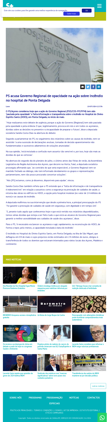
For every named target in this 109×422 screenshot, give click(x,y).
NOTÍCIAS (74, 397)
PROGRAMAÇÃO (54, 397)
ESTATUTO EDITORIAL (89, 410)
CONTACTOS (93, 397)
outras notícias (98, 386)
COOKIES (58, 410)
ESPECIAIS (54, 403)
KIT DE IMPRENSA (71, 410)
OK (86, 10)
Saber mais (71, 13)
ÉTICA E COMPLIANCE (54, 413)
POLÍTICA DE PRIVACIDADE (21, 410)
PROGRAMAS (35, 397)
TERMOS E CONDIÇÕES (43, 410)
